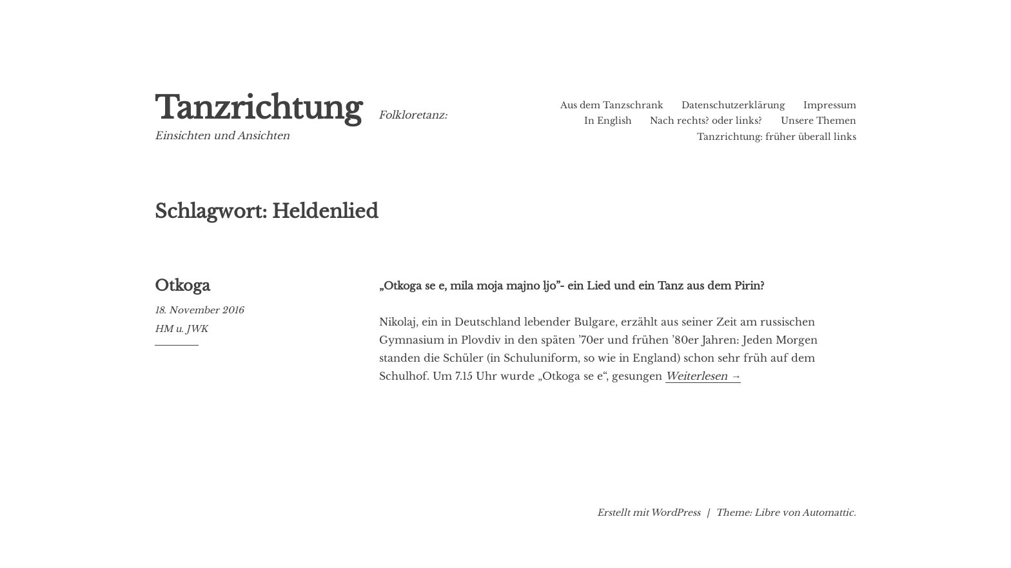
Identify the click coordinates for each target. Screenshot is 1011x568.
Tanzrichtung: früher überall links (776, 136)
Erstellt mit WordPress (648, 512)
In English (608, 120)
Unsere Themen (818, 120)
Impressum (829, 105)
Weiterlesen (703, 375)
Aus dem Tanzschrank (611, 105)
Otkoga (182, 286)
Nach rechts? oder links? (706, 120)
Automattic (828, 512)
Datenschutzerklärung (733, 105)
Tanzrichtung (258, 108)
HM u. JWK (181, 329)
